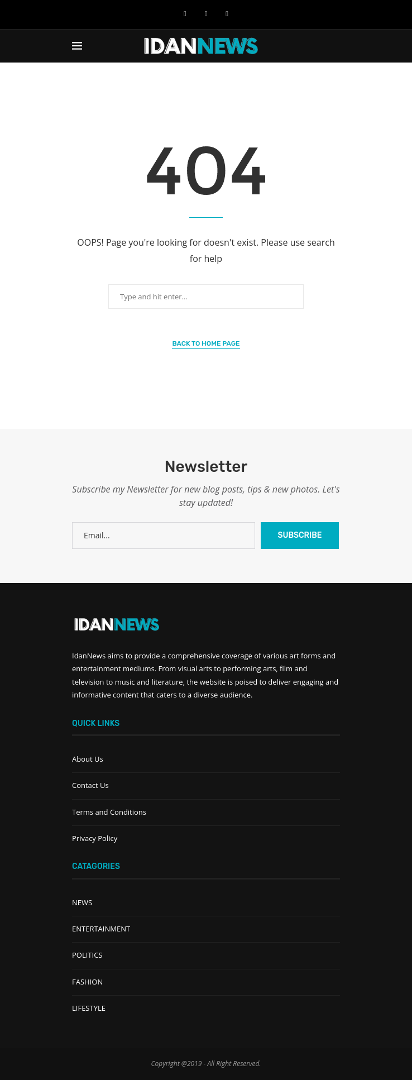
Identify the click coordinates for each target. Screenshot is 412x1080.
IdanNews (89, 656)
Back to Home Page (205, 343)
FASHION (87, 982)
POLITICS (87, 955)
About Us (87, 759)
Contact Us (90, 785)
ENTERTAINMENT (101, 929)
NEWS (82, 902)
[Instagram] (227, 13)
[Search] (334, 46)
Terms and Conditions (109, 812)
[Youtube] (206, 13)
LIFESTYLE (89, 1008)
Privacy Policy (94, 838)
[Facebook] (185, 13)
